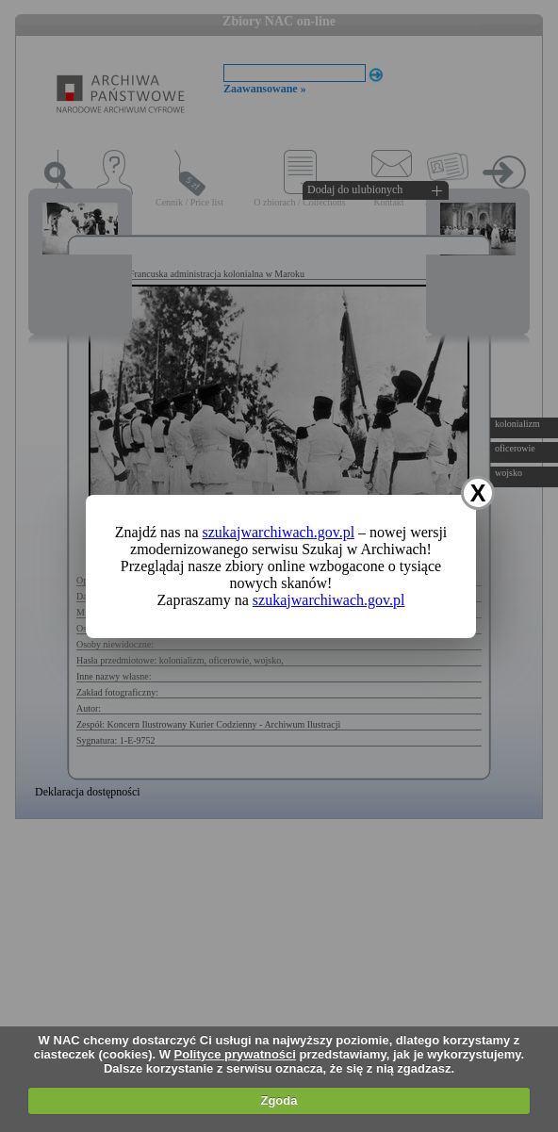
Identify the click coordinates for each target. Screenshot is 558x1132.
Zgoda (278, 1100)
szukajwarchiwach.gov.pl (279, 532)
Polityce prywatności (235, 1054)
